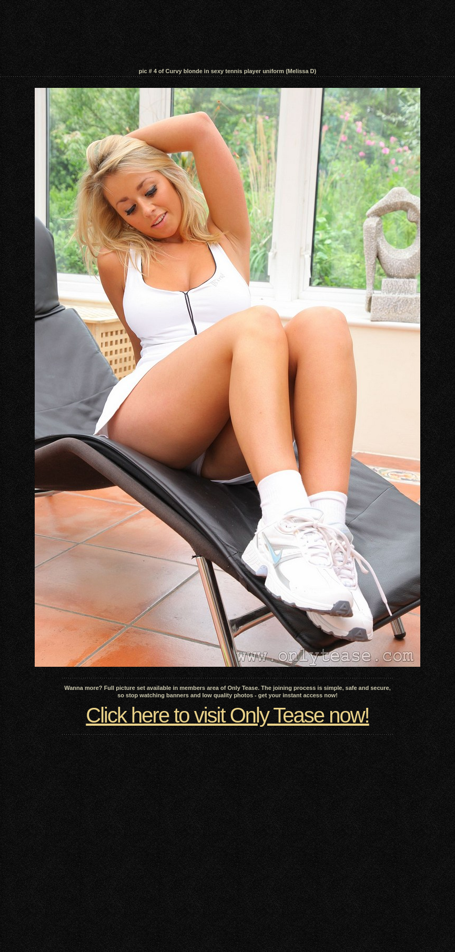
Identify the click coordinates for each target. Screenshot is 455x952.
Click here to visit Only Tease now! (227, 715)
